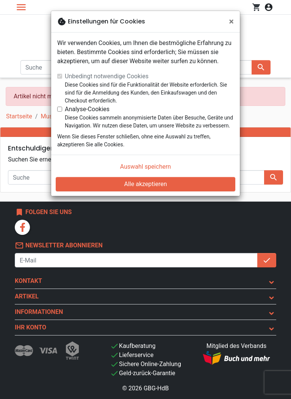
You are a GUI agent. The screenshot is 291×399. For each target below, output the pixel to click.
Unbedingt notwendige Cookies (107, 76)
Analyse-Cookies (87, 109)
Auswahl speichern (145, 166)
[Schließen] (231, 21)
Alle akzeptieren (145, 184)
